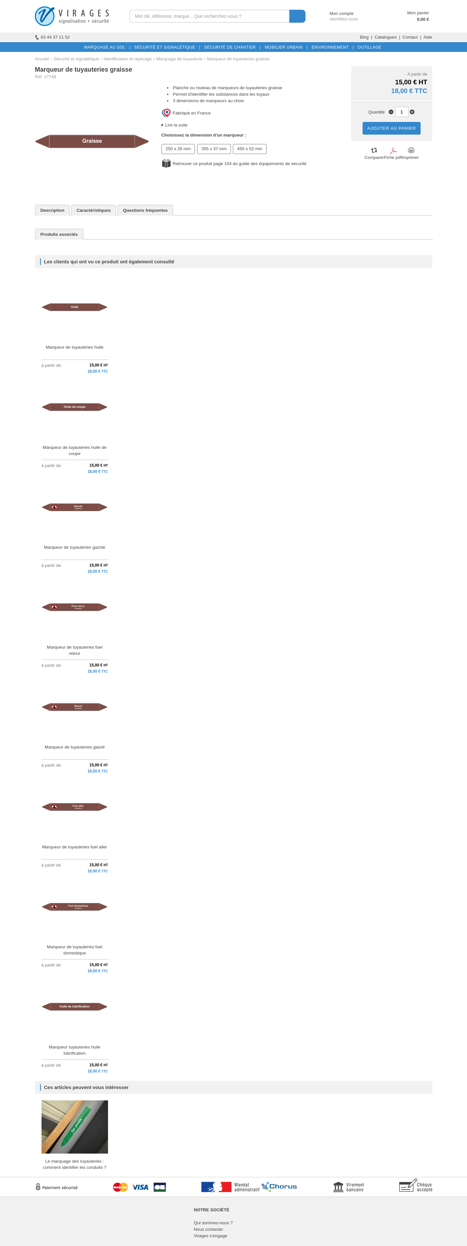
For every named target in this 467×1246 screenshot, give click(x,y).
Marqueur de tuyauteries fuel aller (74, 847)
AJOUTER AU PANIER (391, 128)
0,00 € (423, 19)
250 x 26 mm (178, 148)
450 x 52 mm (249, 148)
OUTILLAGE (368, 47)
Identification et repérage (128, 58)
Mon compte (335, 13)
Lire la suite (176, 125)
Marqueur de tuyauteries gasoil (75, 747)
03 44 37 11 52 (52, 37)
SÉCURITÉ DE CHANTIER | (231, 47)
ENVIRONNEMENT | (331, 47)
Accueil (42, 58)
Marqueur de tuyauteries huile (74, 347)
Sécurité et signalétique (76, 58)
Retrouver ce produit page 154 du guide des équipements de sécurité (239, 163)
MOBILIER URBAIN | (285, 47)
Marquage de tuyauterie (179, 58)
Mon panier (418, 12)
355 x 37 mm (214, 148)
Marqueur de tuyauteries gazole (74, 547)
